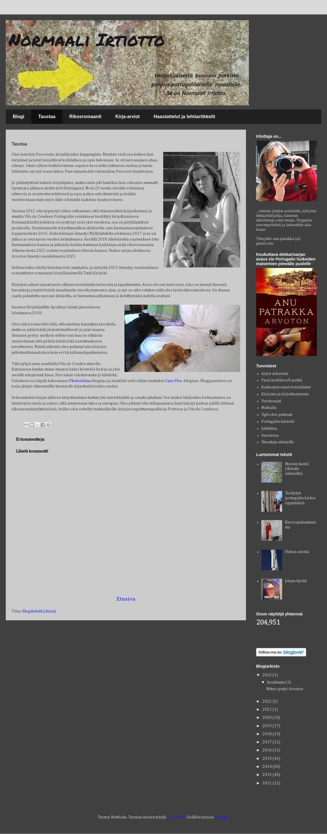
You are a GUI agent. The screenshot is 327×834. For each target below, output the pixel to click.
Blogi (18, 116)
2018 (267, 734)
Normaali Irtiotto (87, 39)
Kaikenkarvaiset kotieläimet (286, 387)
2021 (267, 710)
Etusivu (126, 599)
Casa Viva (173, 381)
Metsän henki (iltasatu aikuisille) (297, 469)
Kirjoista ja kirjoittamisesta (285, 394)
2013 (267, 775)
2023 (267, 675)
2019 (267, 726)
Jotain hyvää (296, 581)
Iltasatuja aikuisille (277, 442)
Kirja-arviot (127, 116)
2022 (267, 701)
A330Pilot (176, 817)
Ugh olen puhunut (276, 415)
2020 (267, 718)
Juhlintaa (269, 429)
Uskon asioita (297, 552)
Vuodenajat (271, 401)
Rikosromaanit (85, 116)
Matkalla (269, 408)
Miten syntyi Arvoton (284, 689)
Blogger (222, 817)
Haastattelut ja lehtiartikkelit (184, 116)
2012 (267, 783)
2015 (267, 759)
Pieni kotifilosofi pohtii (281, 380)
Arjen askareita (274, 374)
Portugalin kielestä (277, 422)
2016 (267, 750)
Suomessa (270, 435)
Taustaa (46, 116)
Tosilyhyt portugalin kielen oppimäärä (300, 498)
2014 (267, 767)
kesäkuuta (276, 682)
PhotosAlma (80, 381)
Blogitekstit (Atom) (39, 611)
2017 (267, 742)
